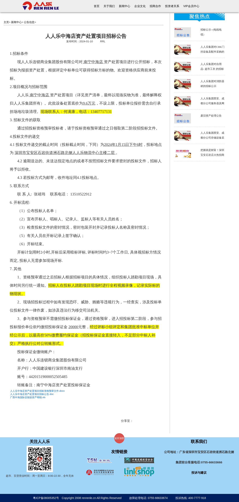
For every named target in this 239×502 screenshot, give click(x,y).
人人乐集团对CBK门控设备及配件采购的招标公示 (212, 51)
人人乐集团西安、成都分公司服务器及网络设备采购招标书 (212, 103)
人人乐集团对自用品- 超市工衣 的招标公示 (212, 69)
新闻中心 (124, 6)
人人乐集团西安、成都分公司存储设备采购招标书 (212, 137)
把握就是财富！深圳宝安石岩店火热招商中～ (212, 155)
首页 (96, 6)
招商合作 (155, 6)
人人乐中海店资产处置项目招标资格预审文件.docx (37, 391)
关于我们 (109, 6)
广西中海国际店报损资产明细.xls (27, 397)
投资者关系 (172, 6)
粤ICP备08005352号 (46, 498)
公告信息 (29, 22)
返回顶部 (119, 438)
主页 (6, 22)
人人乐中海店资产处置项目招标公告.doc (32, 394)
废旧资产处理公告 (211, 115)
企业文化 (140, 6)
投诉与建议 (199, 472)
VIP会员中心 (191, 6)
